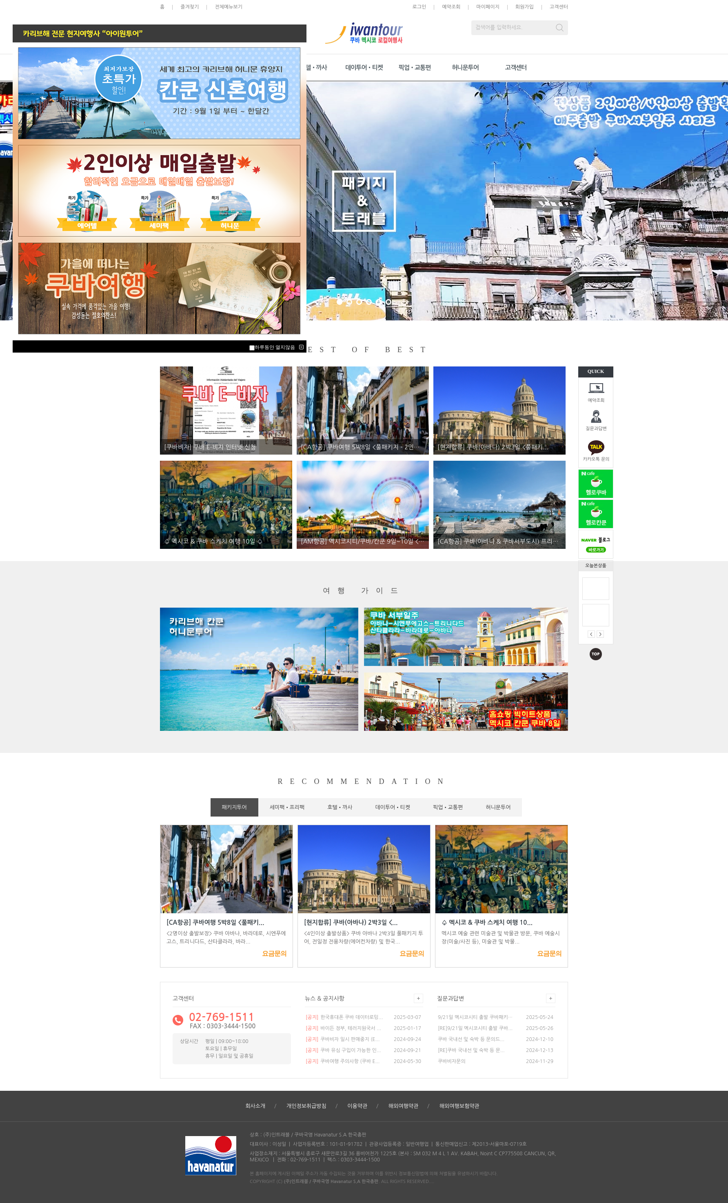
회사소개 (255, 1106)
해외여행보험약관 (459, 1106)
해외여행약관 (403, 1106)
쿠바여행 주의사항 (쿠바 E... (343, 1061)
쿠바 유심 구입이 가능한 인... (343, 1050)
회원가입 (524, 6)
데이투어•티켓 (364, 67)
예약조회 (596, 400)
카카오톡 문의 (596, 459)
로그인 (419, 6)
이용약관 (357, 1106)
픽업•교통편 (415, 67)
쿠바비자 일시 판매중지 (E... (343, 1039)
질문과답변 (596, 428)
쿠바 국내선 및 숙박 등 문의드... (471, 1039)
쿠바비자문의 (452, 1061)
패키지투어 (234, 807)
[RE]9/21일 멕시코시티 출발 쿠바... (475, 1028)
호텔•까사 (313, 67)
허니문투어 (465, 67)
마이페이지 (487, 6)
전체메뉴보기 (228, 6)
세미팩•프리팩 (287, 807)
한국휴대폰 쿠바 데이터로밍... (344, 1017)
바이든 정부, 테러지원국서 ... (343, 1028)
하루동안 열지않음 (275, 347)
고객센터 (559, 6)
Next (545, 201)
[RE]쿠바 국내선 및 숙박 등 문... (471, 1050)
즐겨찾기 (189, 6)
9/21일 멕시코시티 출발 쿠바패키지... (475, 1017)
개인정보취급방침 (306, 1106)
